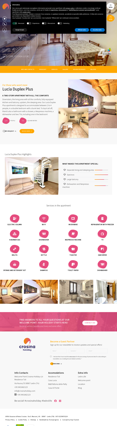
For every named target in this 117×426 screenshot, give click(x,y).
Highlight (43, 69)
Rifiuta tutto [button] (82, 30)
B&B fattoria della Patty (57, 384)
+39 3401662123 (21, 387)
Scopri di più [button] (20, 30)
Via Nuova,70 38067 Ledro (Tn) (26, 383)
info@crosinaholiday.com (24, 391)
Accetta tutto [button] (97, 30)
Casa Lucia (52, 380)
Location (81, 384)
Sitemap (33, 420)
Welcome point (84, 380)
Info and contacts (27, 69)
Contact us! (90, 323)
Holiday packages (79, 69)
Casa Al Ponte (53, 388)
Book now (27, 131)
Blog (80, 388)
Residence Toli (54, 376)
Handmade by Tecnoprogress (49, 420)
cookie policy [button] (26, 12)
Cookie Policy (22, 420)
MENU (111, 7)
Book (110, 19)
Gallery (65, 69)
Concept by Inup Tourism (70, 420)
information (72, 356)
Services (54, 69)
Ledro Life (82, 376)
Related (93, 69)
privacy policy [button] (70, 8)
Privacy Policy (10, 420)
